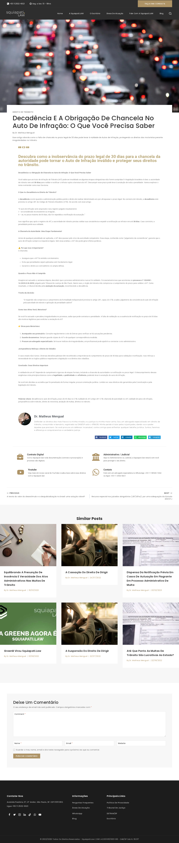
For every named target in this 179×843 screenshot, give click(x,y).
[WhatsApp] (34, 814)
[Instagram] (19, 814)
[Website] (141, 744)
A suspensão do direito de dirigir (87, 652)
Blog (161, 13)
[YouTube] (39, 814)
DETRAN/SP (112, 813)
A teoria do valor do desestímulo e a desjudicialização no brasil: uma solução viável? (47, 495)
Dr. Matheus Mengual (25, 132)
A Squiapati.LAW (76, 13)
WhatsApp (77, 813)
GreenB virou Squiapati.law (22, 652)
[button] (101, 437)
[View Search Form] (170, 13)
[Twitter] (14, 814)
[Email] (89, 744)
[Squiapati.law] (15, 13)
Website (121, 744)
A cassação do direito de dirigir (86, 573)
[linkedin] (24, 814)
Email (69, 744)
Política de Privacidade (118, 802)
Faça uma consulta (155, 3)
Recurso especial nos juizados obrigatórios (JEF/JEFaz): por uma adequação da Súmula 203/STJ (131, 496)
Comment (20, 715)
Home (60, 13)
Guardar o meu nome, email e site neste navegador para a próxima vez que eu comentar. (58, 751)
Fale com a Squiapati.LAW (141, 13)
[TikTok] (29, 814)
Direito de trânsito (23, 112)
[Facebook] (9, 814)
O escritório (95, 13)
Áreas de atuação (115, 13)
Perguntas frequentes (82, 802)
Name (17, 744)
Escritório (111, 818)
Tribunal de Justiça (116, 808)
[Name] (37, 744)
